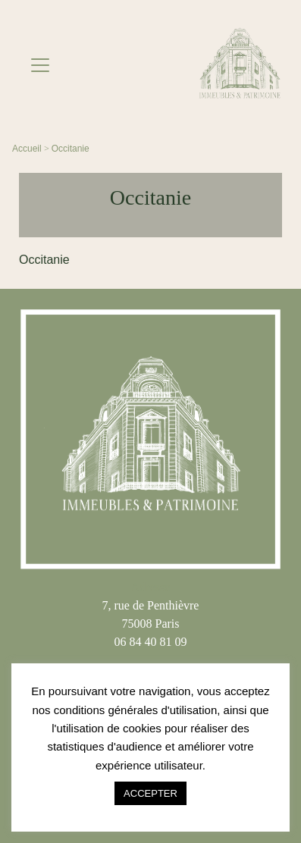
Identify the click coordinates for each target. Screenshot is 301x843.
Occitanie (70, 148)
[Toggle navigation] (40, 64)
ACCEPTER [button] (150, 793)
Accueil (27, 148)
